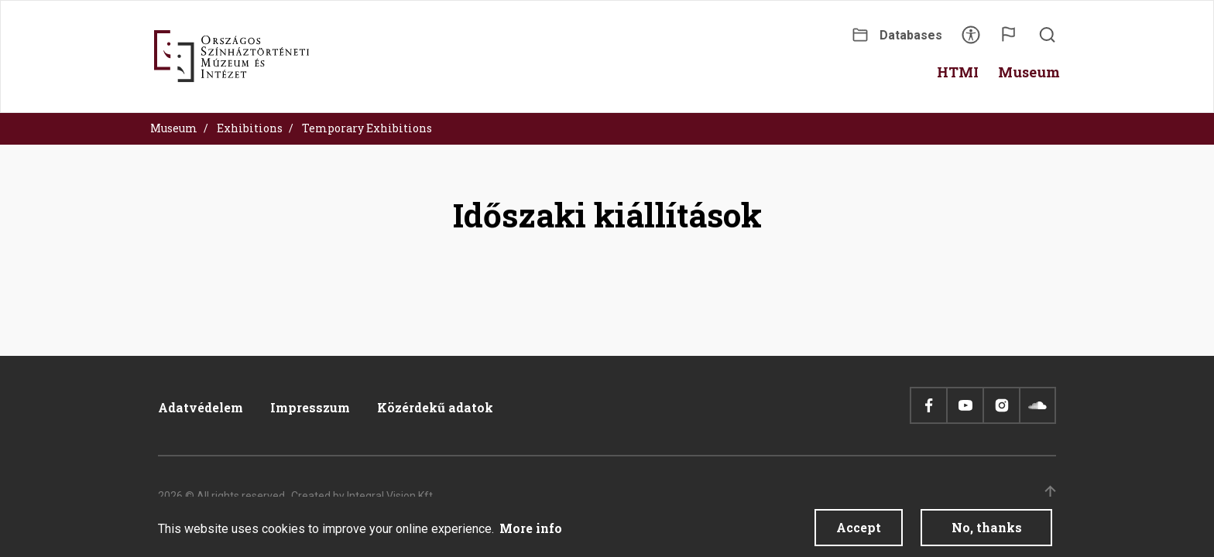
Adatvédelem (200, 407)
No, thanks (987, 531)
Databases (911, 35)
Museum (173, 128)
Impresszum (310, 407)
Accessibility (971, 40)
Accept (858, 531)
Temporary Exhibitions (367, 128)
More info (530, 532)
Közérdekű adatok (435, 407)
